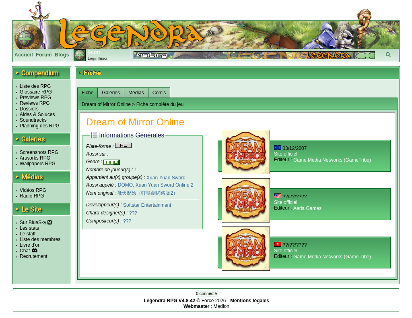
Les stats (29, 228)
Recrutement (33, 256)
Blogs (62, 55)
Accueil (23, 55)
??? (133, 213)
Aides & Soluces (37, 114)
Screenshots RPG (39, 152)
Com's (159, 93)
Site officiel (285, 154)
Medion (221, 306)
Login (93, 58)
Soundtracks (33, 120)
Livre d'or (29, 245)
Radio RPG (32, 196)
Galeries (111, 93)
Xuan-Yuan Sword (165, 177)
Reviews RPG (35, 103)
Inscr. (104, 58)
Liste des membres (40, 239)
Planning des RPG (40, 126)
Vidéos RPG (33, 190)
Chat (25, 251)
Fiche (87, 93)
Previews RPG (35, 97)
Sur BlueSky (36, 222)
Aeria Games (307, 208)
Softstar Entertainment (147, 205)
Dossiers (29, 109)
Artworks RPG (35, 158)
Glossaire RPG (36, 92)
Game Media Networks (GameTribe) (332, 160)
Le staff (27, 234)
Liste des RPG (35, 86)
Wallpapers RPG (38, 163)
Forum (44, 55)
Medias (136, 93)
